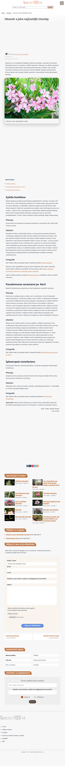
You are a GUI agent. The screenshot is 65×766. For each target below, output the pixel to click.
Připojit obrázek (13, 614)
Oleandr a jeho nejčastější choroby (17, 535)
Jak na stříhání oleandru (20, 502)
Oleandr (18, 510)
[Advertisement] (33, 37)
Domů (3, 13)
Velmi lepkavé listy (12, 538)
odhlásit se (40, 697)
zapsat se (27, 697)
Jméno (9, 566)
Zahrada (9, 13)
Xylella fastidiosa (10, 183)
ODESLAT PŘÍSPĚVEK (32, 625)
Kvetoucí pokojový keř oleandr (51, 502)
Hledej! (50, 7)
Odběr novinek (7, 730)
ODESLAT (32, 701)
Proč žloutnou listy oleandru (22, 494)
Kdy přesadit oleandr (23, 517)
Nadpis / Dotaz (11, 560)
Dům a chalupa (10, 665)
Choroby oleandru (50, 493)
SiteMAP (5, 738)
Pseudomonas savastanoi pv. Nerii (15, 187)
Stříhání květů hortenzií (51, 636)
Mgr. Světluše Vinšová (21, 54)
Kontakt (36, 665)
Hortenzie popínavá (12, 636)
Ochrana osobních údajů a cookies (13, 735)
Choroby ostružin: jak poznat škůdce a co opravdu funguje (51, 519)
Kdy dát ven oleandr (50, 510)
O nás (4, 727)
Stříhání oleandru (32, 275)
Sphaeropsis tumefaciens (13, 190)
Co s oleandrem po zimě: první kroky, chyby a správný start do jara (45, 484)
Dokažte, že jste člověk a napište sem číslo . (26, 578)
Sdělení (9, 584)
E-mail (9, 572)
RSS (3, 741)
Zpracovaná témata (40, 660)
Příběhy (36, 655)
